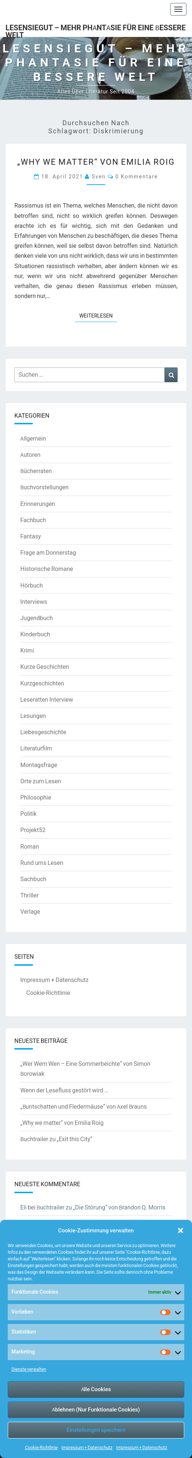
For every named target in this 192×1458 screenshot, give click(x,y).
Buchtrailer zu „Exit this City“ (56, 1139)
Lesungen (33, 715)
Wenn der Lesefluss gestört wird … (64, 1090)
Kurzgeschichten (42, 683)
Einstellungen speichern (95, 1429)
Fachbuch (33, 520)
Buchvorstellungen (44, 487)
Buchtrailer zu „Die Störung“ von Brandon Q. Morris (101, 1207)
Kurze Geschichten (44, 666)
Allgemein (33, 438)
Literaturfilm (36, 748)
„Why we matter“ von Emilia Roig (96, 162)
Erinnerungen (37, 503)
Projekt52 (32, 830)
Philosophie (35, 797)
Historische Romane (46, 568)
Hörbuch (31, 585)
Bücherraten (36, 471)
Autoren (30, 454)
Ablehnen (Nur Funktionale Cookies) (96, 1409)
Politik (28, 813)
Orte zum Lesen (40, 781)
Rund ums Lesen (41, 862)
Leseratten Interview (46, 699)
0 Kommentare (137, 176)
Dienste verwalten (28, 1369)
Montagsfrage (38, 765)
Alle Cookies (96, 1389)
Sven (99, 176)
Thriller (29, 895)
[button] (180, 1230)
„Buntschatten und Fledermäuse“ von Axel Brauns (83, 1106)
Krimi (27, 650)
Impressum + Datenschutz (86, 1447)
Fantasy (30, 536)
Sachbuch (33, 879)
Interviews (33, 601)
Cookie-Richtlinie (41, 1447)
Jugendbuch (36, 618)
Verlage (30, 911)
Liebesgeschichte (43, 732)
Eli (23, 1207)
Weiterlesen (98, 315)
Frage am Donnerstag (48, 552)
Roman (29, 846)
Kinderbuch (35, 634)
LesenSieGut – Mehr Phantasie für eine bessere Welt (96, 30)
